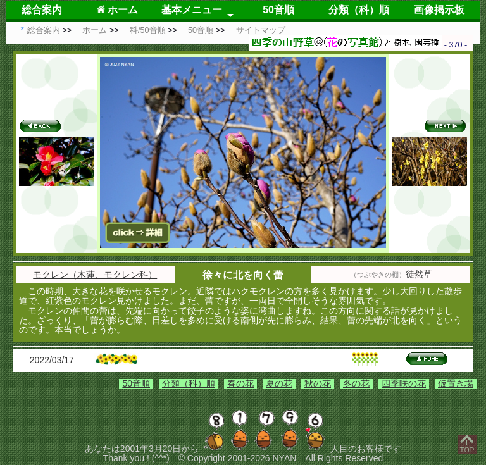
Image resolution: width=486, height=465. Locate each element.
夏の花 (279, 383)
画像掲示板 (439, 9)
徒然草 (419, 274)
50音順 (278, 9)
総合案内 (42, 9)
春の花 (240, 383)
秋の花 (317, 383)
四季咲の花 (404, 383)
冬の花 (356, 383)
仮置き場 (455, 383)
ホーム (117, 9)
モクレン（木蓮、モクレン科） (95, 275)
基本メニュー (191, 9)
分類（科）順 (358, 9)
